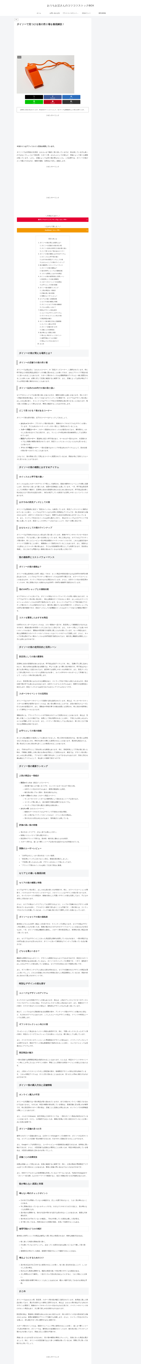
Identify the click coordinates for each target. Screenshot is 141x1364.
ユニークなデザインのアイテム (51, 311)
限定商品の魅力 (46, 317)
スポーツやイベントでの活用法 (51, 279)
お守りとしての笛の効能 (49, 282)
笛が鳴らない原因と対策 (47, 331)
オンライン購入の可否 (48, 323)
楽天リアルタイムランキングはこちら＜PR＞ (52, 215)
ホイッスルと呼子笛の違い (50, 253)
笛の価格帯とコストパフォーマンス (51, 261)
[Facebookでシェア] (34, 97)
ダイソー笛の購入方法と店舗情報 (50, 320)
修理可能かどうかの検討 (49, 337)
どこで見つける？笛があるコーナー (52, 247)
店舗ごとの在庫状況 (47, 328)
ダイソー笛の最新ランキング (49, 285)
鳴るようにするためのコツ (50, 340)
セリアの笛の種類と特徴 (49, 299)
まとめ (42, 343)
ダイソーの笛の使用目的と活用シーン (52, 273)
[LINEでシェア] (58, 97)
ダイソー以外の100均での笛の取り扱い (54, 244)
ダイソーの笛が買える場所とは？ (50, 238)
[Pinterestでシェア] (71, 97)
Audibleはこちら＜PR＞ (53, 226)
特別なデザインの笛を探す (48, 308)
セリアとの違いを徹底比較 (48, 296)
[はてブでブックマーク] (46, 97)
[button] (83, 97)
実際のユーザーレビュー (49, 293)
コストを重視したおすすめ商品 (51, 270)
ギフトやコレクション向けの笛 (51, 314)
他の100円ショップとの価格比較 (52, 267)
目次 (50, 234)
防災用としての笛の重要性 (50, 276)
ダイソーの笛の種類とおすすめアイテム (53, 250)
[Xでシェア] (22, 97)
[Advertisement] (53, 39)
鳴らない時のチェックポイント (51, 334)
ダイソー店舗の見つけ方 (49, 325)
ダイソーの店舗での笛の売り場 (51, 241)
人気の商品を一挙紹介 (48, 288)
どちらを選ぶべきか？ (48, 305)
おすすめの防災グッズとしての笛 (52, 256)
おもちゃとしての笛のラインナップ (52, 259)
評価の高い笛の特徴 (47, 291)
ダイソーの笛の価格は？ (49, 264)
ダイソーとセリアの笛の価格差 (51, 302)
